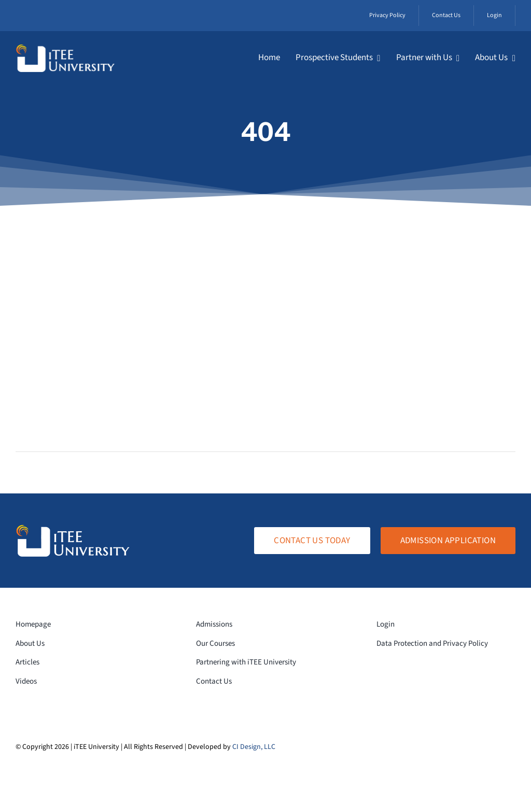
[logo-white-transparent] (65, 48)
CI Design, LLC (253, 747)
